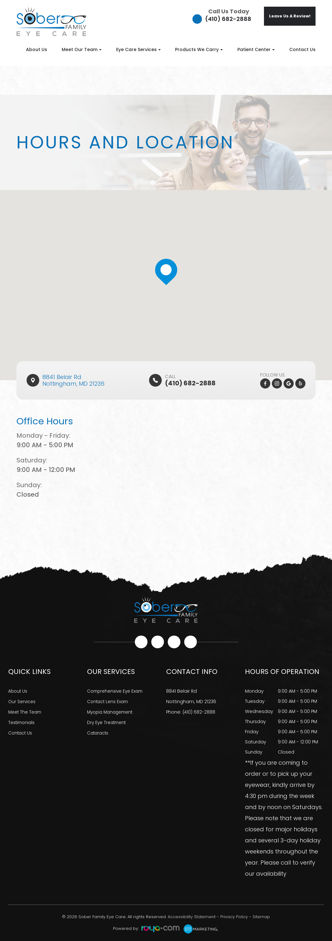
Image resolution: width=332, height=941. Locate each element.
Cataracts (99, 732)
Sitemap (261, 917)
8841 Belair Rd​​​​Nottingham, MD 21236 (73, 380)
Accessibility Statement (192, 917)
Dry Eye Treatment (108, 721)
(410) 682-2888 (228, 19)
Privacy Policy (234, 917)
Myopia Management (112, 711)
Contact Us (302, 49)
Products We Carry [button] (199, 49)
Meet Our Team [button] (82, 49)
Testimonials (22, 721)
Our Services (22, 701)
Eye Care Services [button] (138, 49)
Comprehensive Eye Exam (117, 691)
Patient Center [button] (256, 49)
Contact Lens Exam (109, 701)
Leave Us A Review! (289, 16)
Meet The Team (26, 711)
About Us (36, 49)
